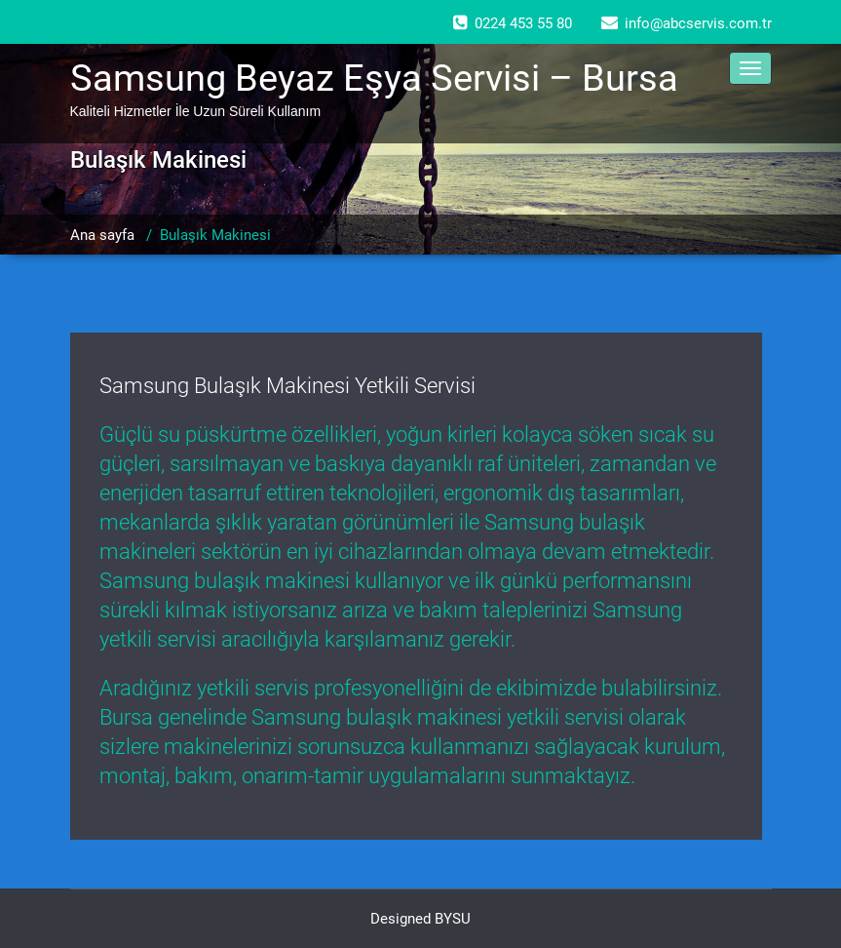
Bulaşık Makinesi (215, 235)
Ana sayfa (102, 235)
